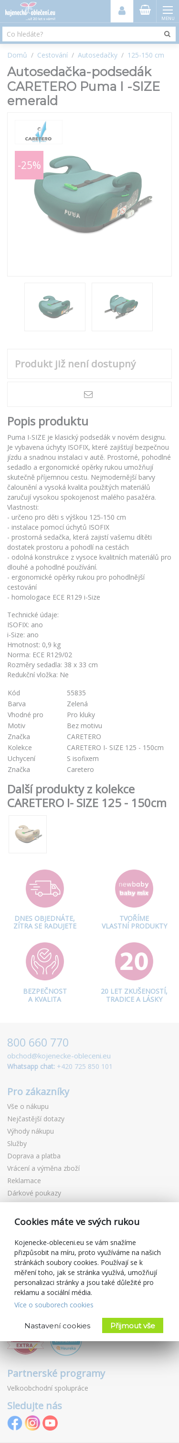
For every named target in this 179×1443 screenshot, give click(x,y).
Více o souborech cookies (54, 1304)
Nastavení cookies (57, 1325)
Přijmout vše (132, 1325)
